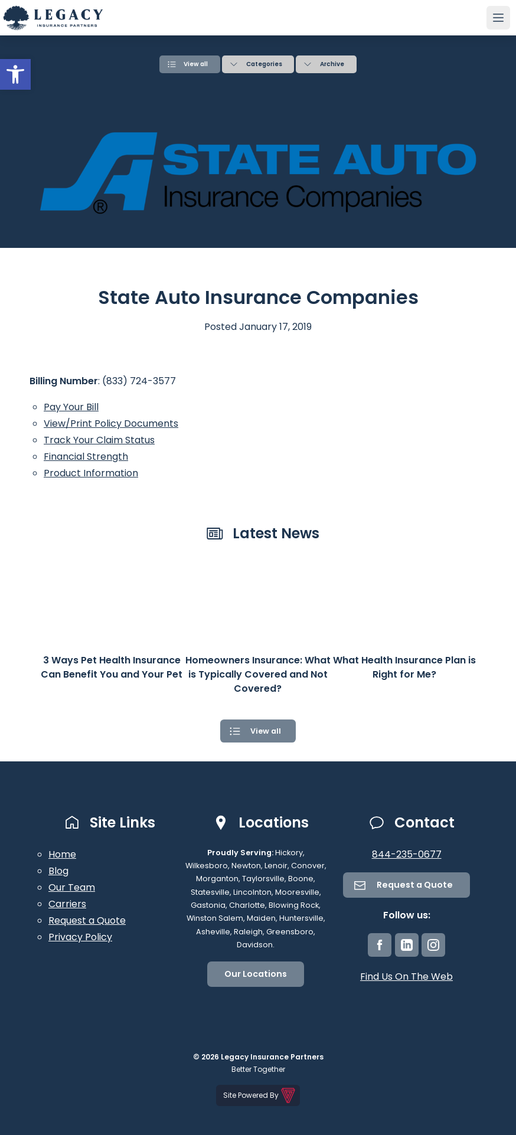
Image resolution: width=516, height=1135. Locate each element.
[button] (15, 74)
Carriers (67, 901)
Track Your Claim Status (99, 438)
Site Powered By (260, 1094)
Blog (58, 868)
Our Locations (255, 972)
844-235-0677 (407, 852)
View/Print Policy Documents (111, 422)
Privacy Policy (80, 934)
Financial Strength (86, 455)
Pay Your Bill (71, 405)
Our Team (71, 885)
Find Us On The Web (406, 974)
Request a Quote (87, 918)
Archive (332, 62)
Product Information (91, 471)
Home (62, 852)
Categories (264, 62)
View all (196, 62)
